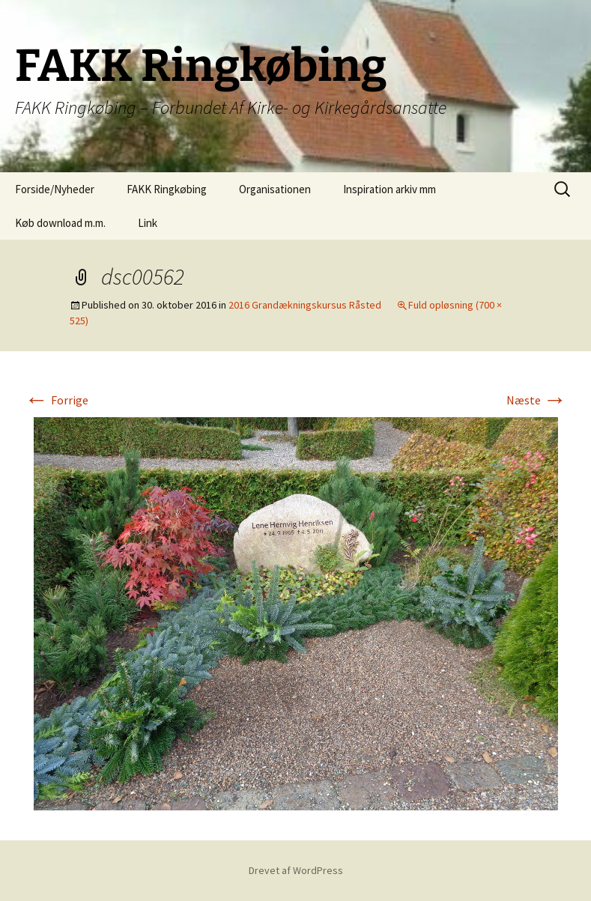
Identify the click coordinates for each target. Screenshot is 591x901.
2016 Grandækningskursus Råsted (304, 305)
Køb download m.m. (60, 223)
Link (147, 223)
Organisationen (275, 189)
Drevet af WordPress (296, 870)
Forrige (56, 399)
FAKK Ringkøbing (167, 189)
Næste (536, 399)
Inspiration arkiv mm (389, 189)
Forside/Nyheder (54, 189)
